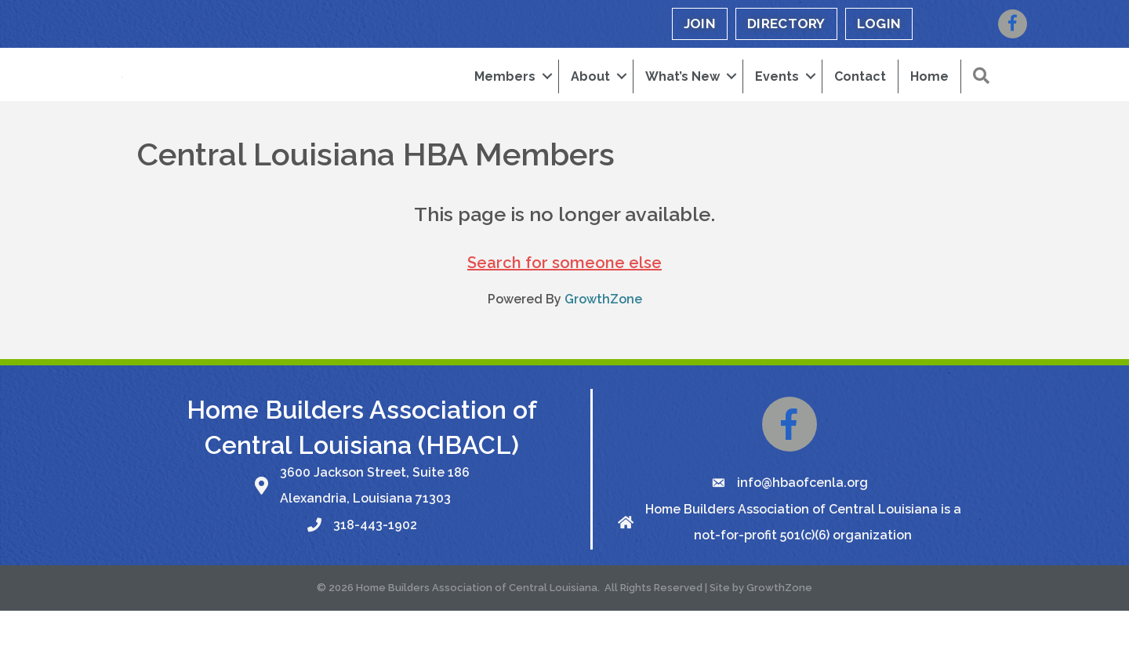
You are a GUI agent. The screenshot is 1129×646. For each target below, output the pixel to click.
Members (504, 93)
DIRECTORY (786, 23)
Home (929, 93)
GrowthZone (603, 334)
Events (777, 93)
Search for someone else (564, 298)
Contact (860, 93)
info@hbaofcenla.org (802, 517)
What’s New (682, 93)
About (590, 93)
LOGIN (879, 23)
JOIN (700, 23)
